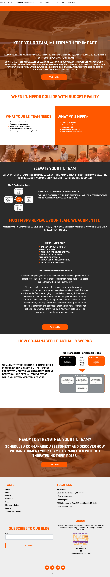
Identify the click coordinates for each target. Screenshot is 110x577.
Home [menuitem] (7, 502)
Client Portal (59, 3)
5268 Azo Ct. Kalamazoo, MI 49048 (70, 493)
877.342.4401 (81, 549)
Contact (71, 3)
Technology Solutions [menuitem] (13, 511)
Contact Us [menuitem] (9, 499)
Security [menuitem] (8, 508)
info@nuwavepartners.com (81, 553)
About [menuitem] (7, 489)
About (47, 3)
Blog (40, 3)
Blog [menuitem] (7, 493)
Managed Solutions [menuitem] (12, 505)
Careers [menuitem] (8, 496)
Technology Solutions (25, 3)
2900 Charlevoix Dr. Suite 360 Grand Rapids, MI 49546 (77, 503)
